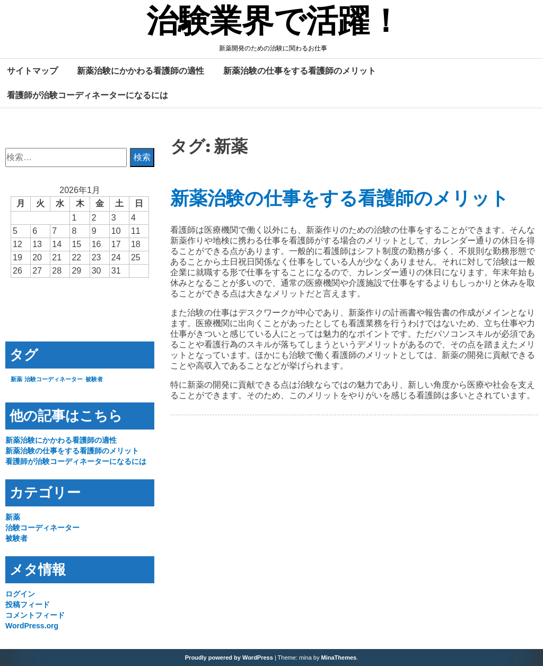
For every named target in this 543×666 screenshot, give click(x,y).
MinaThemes (339, 657)
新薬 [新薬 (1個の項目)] (16, 379)
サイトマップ (32, 70)
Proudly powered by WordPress (229, 657)
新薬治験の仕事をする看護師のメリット (299, 70)
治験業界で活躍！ (273, 22)
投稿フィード (27, 604)
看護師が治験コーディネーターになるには (87, 95)
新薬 (12, 517)
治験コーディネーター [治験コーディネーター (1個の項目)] (53, 379)
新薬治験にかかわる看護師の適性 (140, 70)
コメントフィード (35, 615)
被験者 (16, 538)
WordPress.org (31, 625)
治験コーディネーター (42, 527)
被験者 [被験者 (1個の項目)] (94, 379)
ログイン (20, 594)
